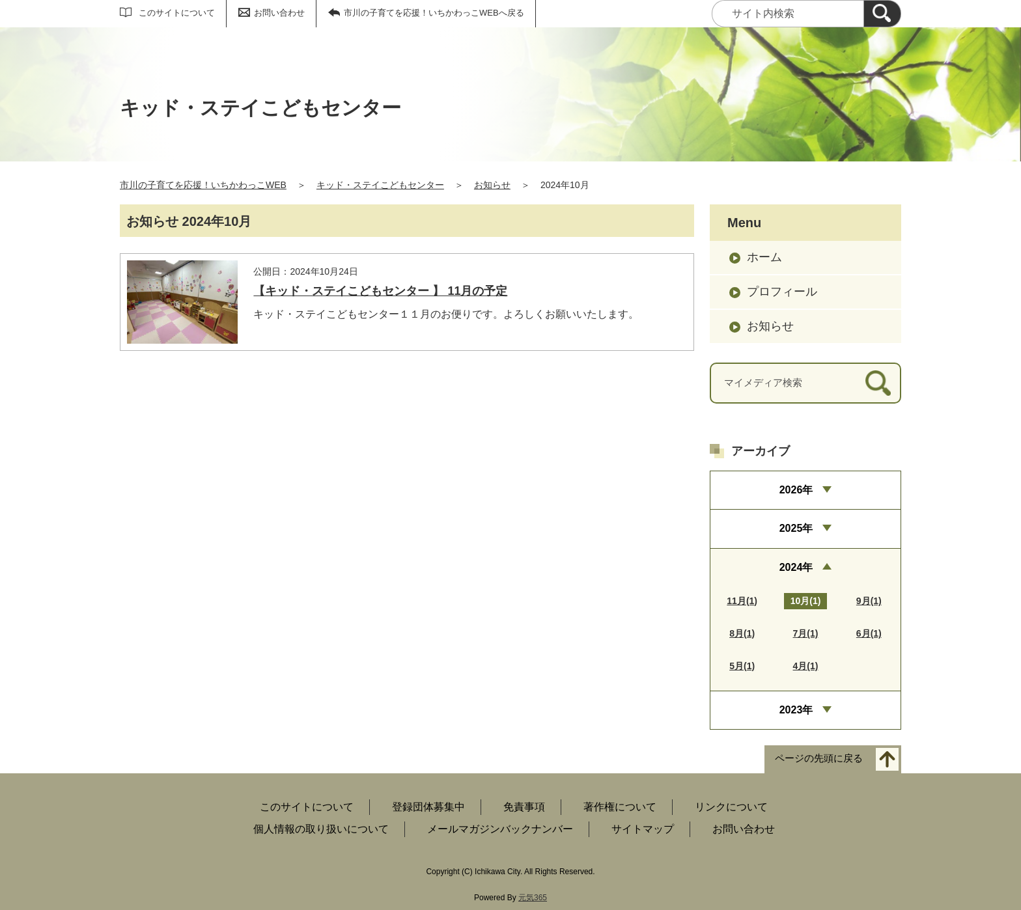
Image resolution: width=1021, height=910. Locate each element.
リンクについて (731, 806)
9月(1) (869, 601)
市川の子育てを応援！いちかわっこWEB (203, 185)
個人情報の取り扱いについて (321, 828)
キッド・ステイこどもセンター (380, 185)
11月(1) (742, 601)
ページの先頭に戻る (819, 758)
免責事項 (524, 806)
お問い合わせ (279, 13)
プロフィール (782, 291)
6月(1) (869, 633)
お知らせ (492, 185)
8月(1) (742, 633)
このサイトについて (177, 13)
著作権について (619, 806)
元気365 (532, 897)
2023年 (796, 709)
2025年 (796, 528)
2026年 (796, 489)
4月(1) (805, 666)
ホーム (764, 257)
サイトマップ (642, 828)
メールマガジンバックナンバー (500, 828)
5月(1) (742, 666)
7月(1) (805, 633)
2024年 (796, 567)
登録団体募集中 (428, 806)
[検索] (882, 13)
